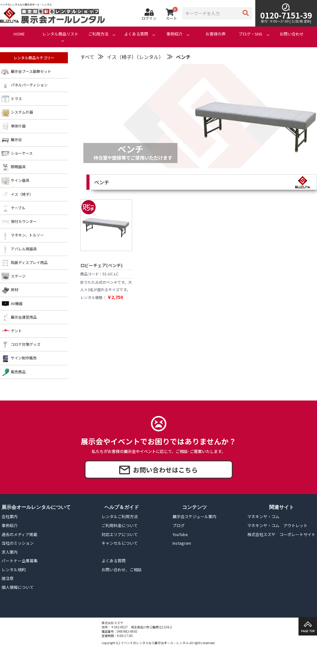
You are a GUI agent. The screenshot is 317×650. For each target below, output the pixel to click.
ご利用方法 (98, 34)
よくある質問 (136, 34)
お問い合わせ (292, 34)
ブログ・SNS (250, 34)
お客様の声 (216, 34)
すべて (87, 57)
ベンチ (183, 57)
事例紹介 (174, 34)
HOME (19, 34)
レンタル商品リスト (60, 34)
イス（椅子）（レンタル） (135, 57)
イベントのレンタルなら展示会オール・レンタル (155, 642)
